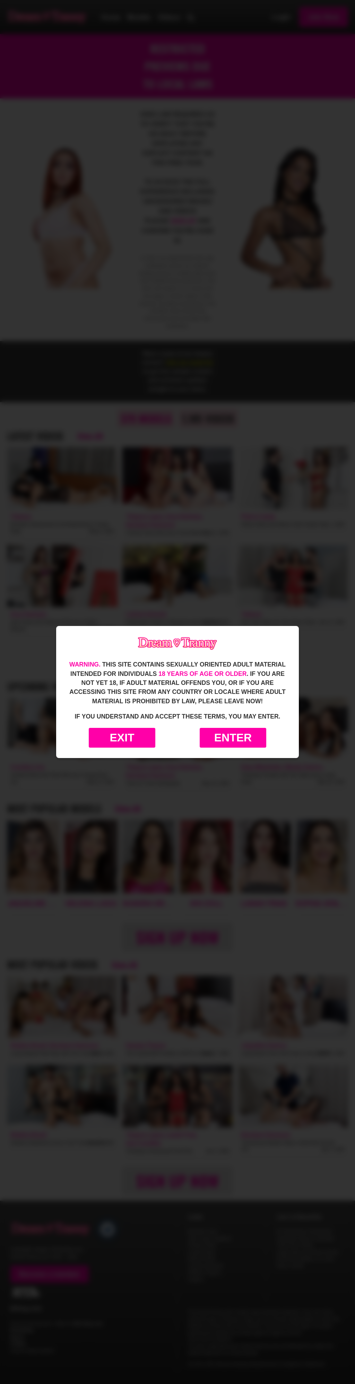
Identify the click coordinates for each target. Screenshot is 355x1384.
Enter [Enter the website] (233, 737)
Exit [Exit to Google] (122, 737)
